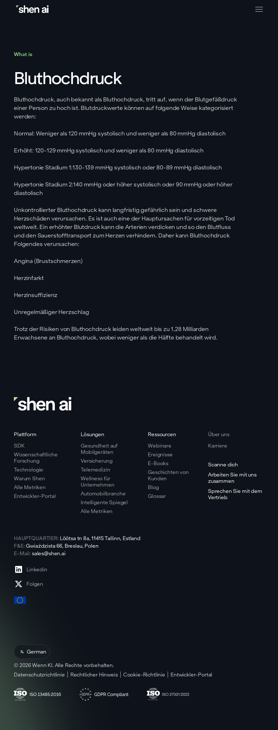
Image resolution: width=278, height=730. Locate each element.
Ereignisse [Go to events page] (160, 454)
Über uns (218, 434)
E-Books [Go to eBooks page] (158, 463)
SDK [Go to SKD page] (19, 445)
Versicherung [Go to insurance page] (96, 461)
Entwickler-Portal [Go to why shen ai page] (34, 496)
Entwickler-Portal (191, 674)
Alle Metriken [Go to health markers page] (97, 511)
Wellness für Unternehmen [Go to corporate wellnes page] (97, 481)
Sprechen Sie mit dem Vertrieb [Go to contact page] (235, 494)
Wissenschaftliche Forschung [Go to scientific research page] (35, 457)
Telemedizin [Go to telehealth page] (95, 469)
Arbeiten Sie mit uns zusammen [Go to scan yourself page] (232, 477)
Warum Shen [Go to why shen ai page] (29, 478)
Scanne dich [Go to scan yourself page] (223, 464)
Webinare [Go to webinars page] (159, 445)
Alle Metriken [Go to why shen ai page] (30, 487)
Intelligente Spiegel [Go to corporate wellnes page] (104, 502)
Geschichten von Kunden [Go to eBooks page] (168, 475)
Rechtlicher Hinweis (94, 674)
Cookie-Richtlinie (144, 674)
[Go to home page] (33, 9)
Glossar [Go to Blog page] (157, 496)
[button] (258, 9)
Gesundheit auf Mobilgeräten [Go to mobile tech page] (99, 448)
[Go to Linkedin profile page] (30, 569)
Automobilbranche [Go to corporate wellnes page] (103, 493)
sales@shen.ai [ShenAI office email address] (49, 553)
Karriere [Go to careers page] (217, 445)
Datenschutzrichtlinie (39, 674)
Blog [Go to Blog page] (153, 487)
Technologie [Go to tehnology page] (28, 469)
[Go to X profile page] (30, 584)
